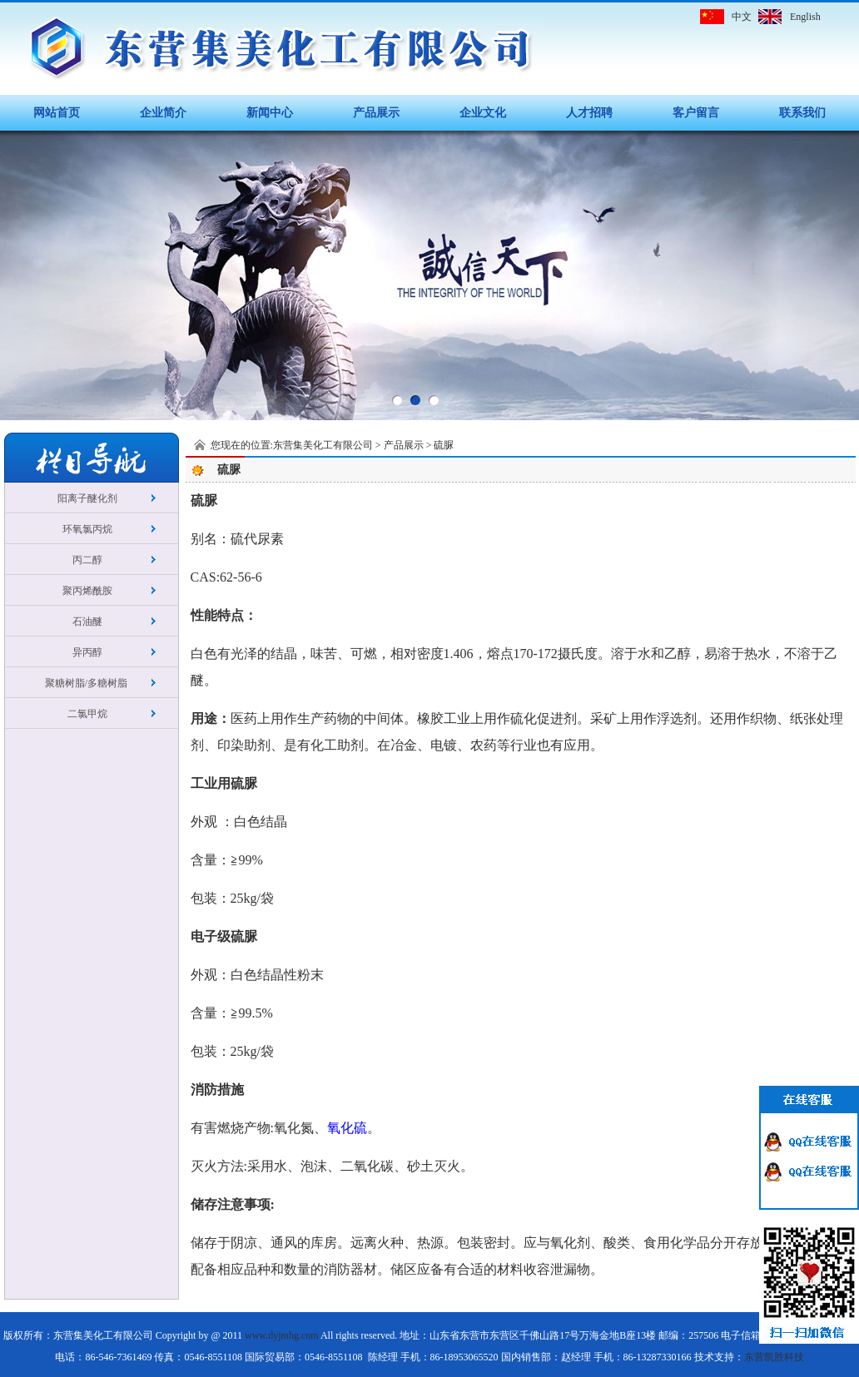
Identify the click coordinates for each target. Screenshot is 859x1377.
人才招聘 (589, 112)
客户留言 (696, 112)
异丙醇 (87, 652)
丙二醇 (87, 560)
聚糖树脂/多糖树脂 (87, 683)
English (805, 16)
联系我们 (802, 112)
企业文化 (482, 112)
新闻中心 (269, 112)
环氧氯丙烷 (87, 529)
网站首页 (56, 112)
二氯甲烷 (87, 714)
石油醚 (87, 621)
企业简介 (163, 112)
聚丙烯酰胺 (87, 591)
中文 (742, 16)
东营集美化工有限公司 (323, 445)
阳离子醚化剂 (87, 498)
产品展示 (376, 112)
